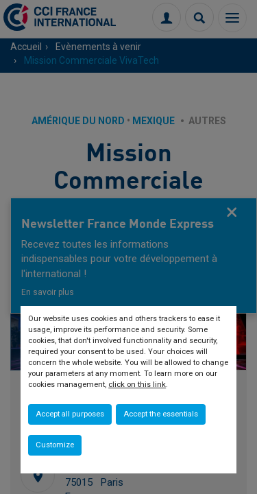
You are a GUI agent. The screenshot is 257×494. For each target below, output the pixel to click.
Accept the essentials (160, 414)
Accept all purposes (70, 414)
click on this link (137, 384)
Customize (55, 444)
